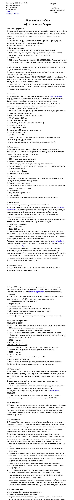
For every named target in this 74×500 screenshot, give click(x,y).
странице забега (56, 96)
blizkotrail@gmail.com (12, 13)
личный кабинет (58, 241)
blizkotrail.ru (9, 11)
